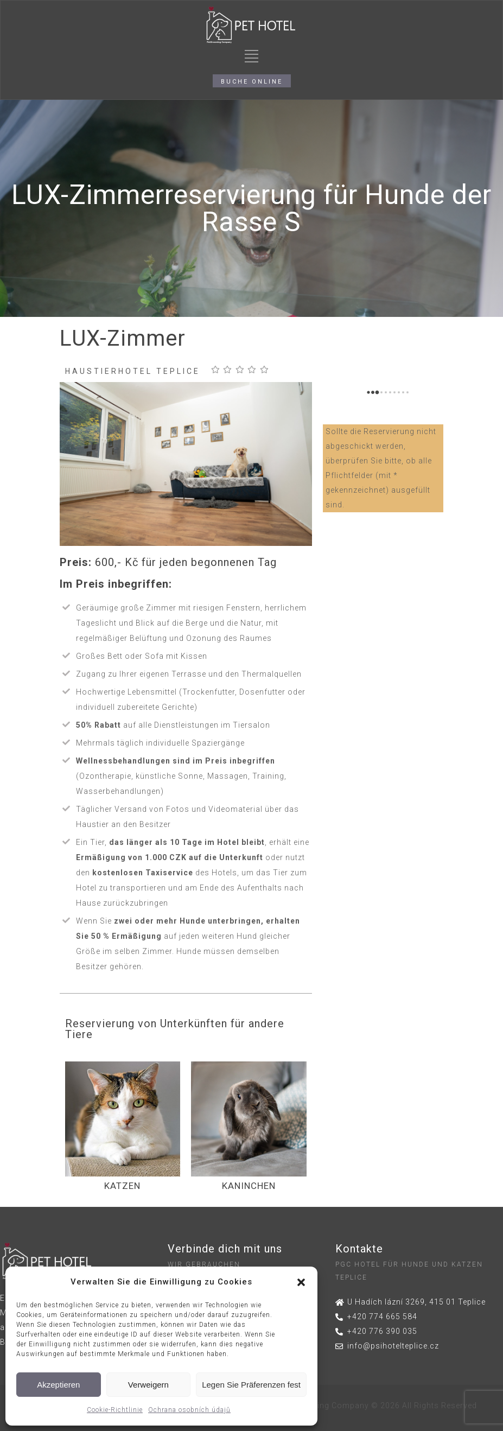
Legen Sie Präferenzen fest (251, 1384)
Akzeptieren (58, 1384)
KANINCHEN (249, 1185)
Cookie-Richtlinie (115, 1410)
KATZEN (122, 1185)
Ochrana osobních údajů (189, 1410)
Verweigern (148, 1384)
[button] (301, 1282)
